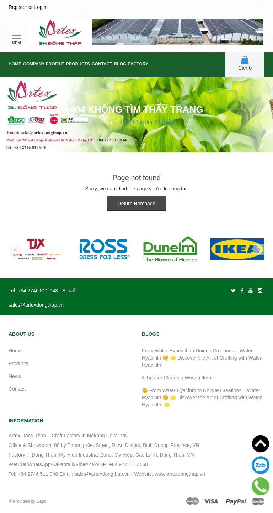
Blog (120, 63)
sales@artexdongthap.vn (36, 305)
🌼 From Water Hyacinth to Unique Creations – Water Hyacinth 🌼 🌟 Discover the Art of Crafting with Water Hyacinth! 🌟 (202, 397)
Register (18, 7)
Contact (102, 63)
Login (40, 7)
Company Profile (43, 63)
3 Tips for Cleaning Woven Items (178, 377)
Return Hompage (137, 203)
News (15, 376)
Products (78, 63)
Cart (245, 63)
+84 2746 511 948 (38, 290)
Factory (138, 63)
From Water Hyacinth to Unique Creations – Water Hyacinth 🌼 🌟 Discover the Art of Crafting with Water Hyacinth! (202, 358)
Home (15, 63)
